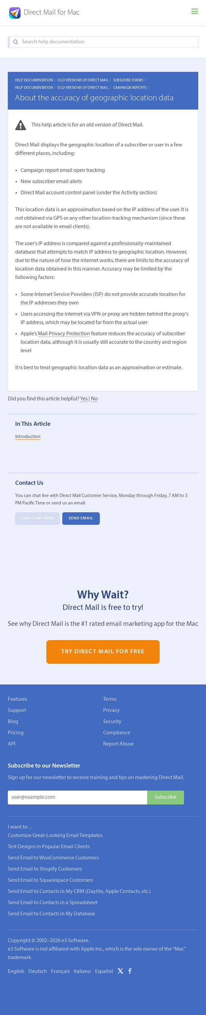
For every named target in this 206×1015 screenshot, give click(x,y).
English (16, 971)
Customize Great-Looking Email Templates (55, 835)
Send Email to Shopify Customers (45, 869)
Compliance (116, 733)
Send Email (81, 518)
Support (17, 710)
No (94, 399)
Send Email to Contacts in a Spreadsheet (52, 902)
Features (17, 699)
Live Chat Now (37, 518)
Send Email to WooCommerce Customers (53, 858)
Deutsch (37, 971)
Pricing (16, 733)
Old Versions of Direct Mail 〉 (85, 80)
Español (104, 971)
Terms (109, 699)
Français (60, 971)
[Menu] (194, 13)
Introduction (28, 436)
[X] (120, 972)
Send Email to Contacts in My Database (51, 914)
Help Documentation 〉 (36, 80)
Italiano (82, 971)
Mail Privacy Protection (64, 334)
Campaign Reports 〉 (132, 88)
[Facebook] (130, 972)
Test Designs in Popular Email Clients (49, 847)
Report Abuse (118, 744)
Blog (13, 721)
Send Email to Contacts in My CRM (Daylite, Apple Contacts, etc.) (79, 891)
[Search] (15, 42)
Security (112, 721)
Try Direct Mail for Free (103, 652)
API (12, 744)
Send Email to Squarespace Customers (50, 880)
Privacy (111, 710)
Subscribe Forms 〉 (130, 80)
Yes (84, 399)
